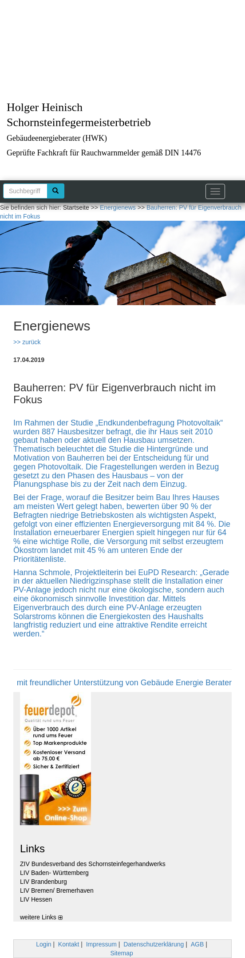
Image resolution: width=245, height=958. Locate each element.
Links (32, 849)
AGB (197, 944)
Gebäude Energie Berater (186, 682)
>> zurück (26, 342)
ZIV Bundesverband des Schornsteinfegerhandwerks (93, 863)
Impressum (101, 944)
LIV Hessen (36, 899)
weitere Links (41, 917)
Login (43, 944)
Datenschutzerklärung (153, 944)
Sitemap (121, 953)
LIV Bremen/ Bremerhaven (57, 890)
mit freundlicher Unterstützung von (79, 682)
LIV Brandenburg (43, 881)
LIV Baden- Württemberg (54, 872)
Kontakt (68, 944)
